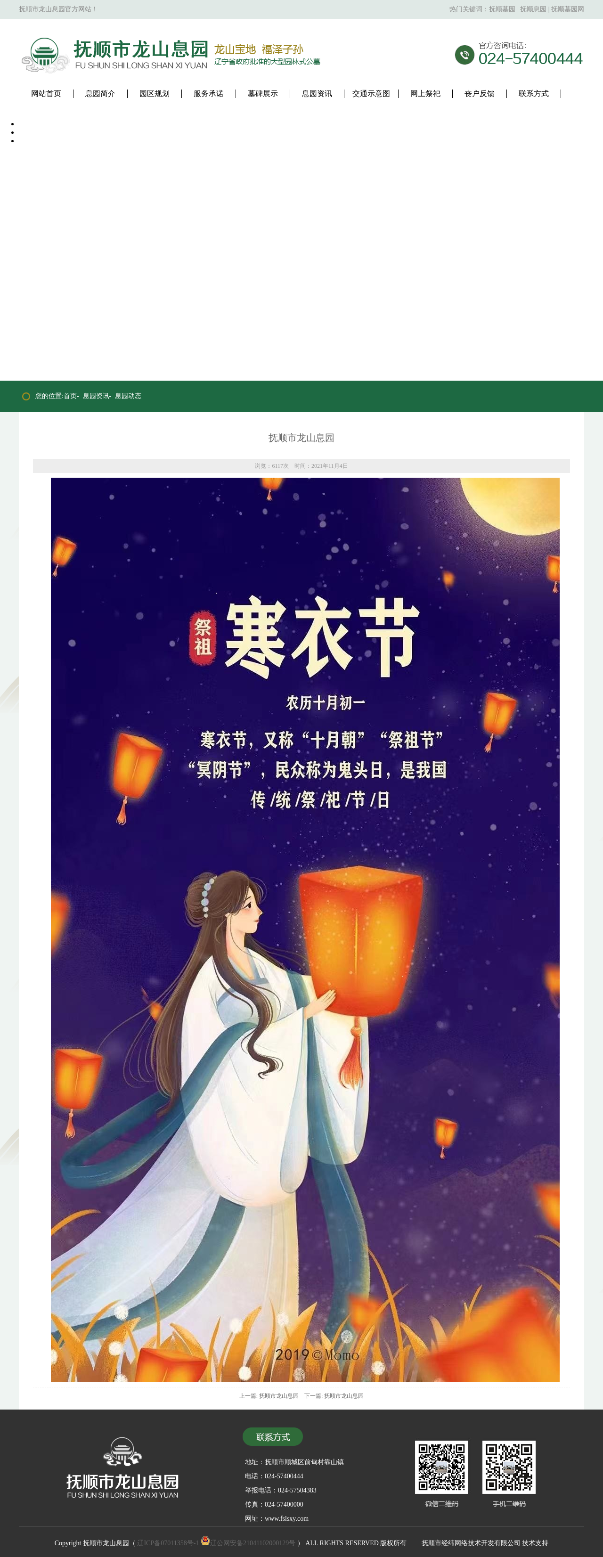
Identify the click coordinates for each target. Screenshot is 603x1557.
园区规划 (154, 94)
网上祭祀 (425, 94)
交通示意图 (371, 94)
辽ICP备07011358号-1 (168, 1543)
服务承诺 (209, 94)
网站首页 (46, 94)
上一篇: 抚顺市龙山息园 (269, 1396)
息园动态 (128, 395)
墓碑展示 (263, 94)
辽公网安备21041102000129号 (248, 1543)
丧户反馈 (479, 94)
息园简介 (100, 94)
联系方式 (534, 94)
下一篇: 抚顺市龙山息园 (334, 1396)
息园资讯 (317, 94)
